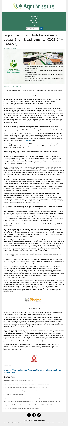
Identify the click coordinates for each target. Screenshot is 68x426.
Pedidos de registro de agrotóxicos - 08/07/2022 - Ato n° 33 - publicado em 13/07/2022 (25, 387)
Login (34, 25)
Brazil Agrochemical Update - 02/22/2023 (13, 394)
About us (34, 18)
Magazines (34, 16)
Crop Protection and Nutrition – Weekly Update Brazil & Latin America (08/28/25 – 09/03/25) (26, 384)
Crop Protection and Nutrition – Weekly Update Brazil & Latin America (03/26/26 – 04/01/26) (26, 398)
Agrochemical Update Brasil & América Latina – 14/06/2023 (18, 380)
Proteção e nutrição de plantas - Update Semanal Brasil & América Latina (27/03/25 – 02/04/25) (27, 405)
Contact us (34, 23)
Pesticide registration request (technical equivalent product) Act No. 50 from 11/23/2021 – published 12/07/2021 (31, 401)
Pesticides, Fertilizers (9, 48)
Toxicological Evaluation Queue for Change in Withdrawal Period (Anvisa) (22, 391)
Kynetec (28, 140)
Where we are (34, 20)
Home (34, 14)
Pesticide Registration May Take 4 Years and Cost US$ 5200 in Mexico (21, 408)
